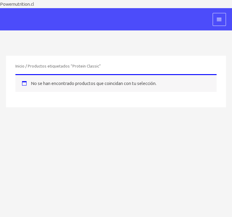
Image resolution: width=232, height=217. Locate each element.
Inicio (19, 66)
